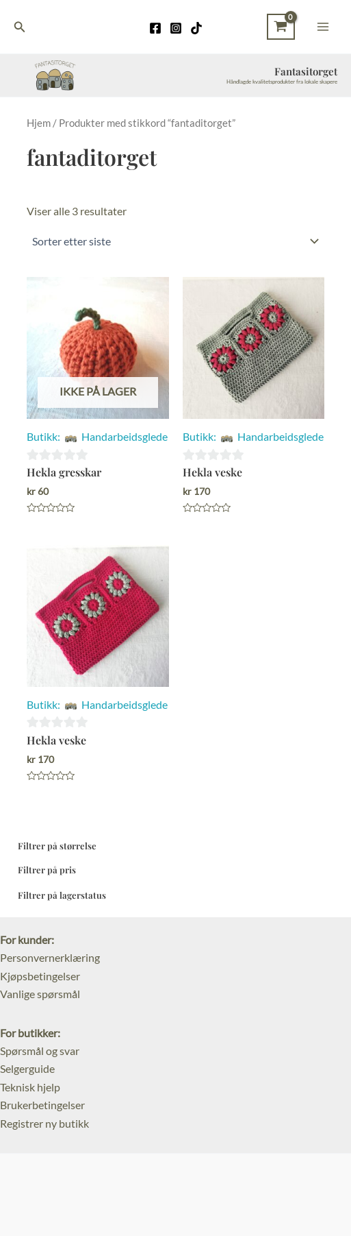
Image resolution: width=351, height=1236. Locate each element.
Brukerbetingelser (42, 1104)
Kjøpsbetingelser (40, 975)
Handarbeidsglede (124, 436)
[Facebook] (155, 28)
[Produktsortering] (175, 241)
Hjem (39, 123)
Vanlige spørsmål (40, 993)
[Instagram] (176, 28)
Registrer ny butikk (44, 1123)
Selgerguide (27, 1068)
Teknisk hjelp (30, 1086)
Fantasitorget (305, 71)
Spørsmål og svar (39, 1050)
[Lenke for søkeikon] (20, 27)
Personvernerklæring (50, 957)
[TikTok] (196, 28)
